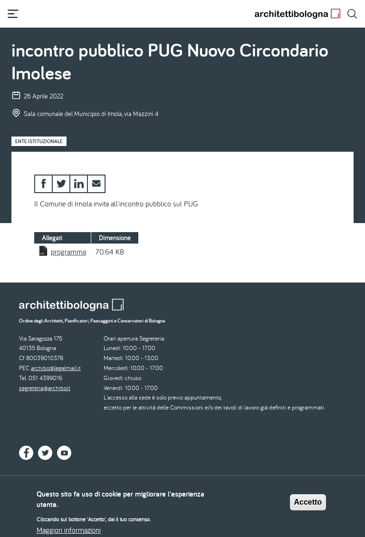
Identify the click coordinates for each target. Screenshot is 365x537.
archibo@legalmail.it (56, 368)
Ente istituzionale (39, 141)
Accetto (308, 506)
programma (68, 251)
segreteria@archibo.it (44, 388)
